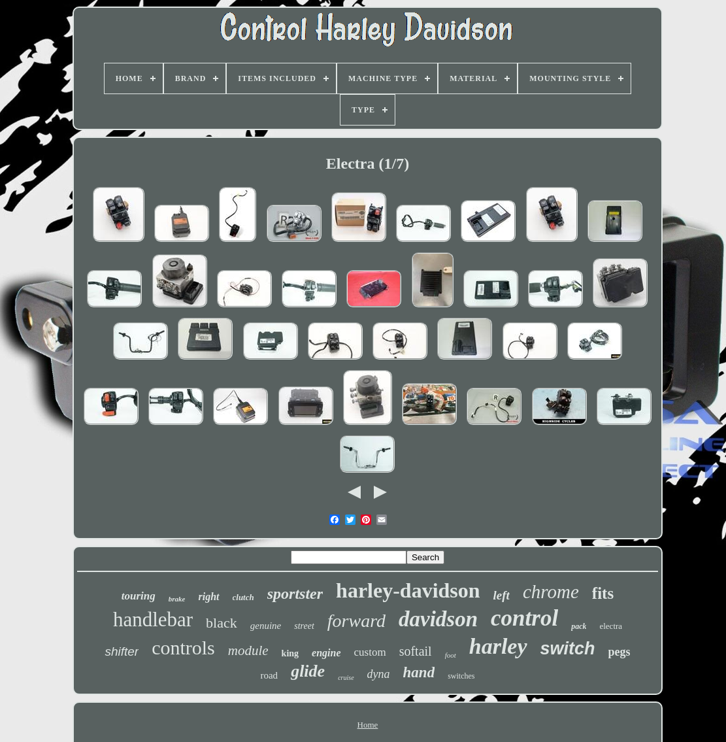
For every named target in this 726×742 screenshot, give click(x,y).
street (304, 626)
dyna (378, 674)
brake (177, 599)
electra (610, 626)
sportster (295, 593)
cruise (346, 677)
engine (326, 652)
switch (567, 648)
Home (367, 725)
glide (308, 671)
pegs (619, 651)
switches (461, 676)
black (221, 623)
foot (450, 655)
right (208, 596)
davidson (438, 619)
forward (356, 621)
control (524, 618)
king (290, 653)
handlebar (153, 619)
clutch (243, 597)
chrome (551, 591)
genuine (265, 625)
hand (419, 672)
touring (139, 596)
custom (370, 652)
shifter (122, 651)
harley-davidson (408, 590)
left (501, 595)
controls (183, 647)
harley (498, 646)
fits (603, 593)
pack (578, 626)
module (248, 650)
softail (415, 651)
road (269, 675)
